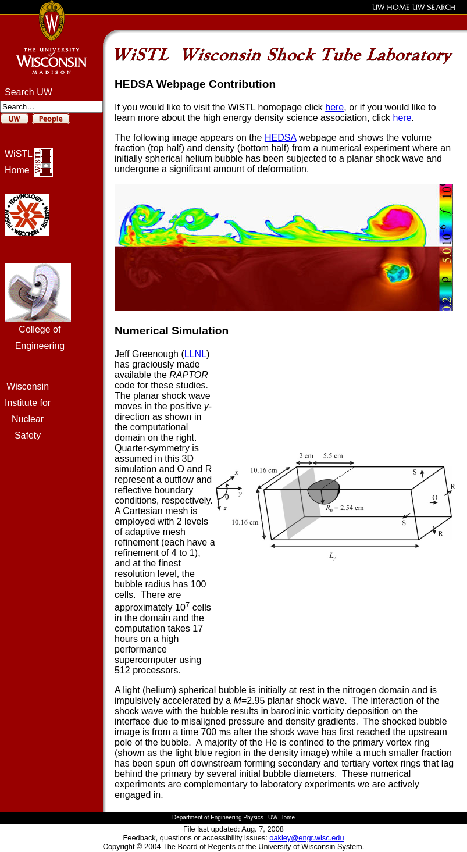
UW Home (281, 817)
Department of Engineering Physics (217, 817)
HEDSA (280, 137)
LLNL (195, 354)
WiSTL (19, 154)
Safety (28, 435)
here (334, 107)
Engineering (40, 346)
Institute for (28, 403)
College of (39, 329)
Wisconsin (27, 386)
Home (17, 170)
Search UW (28, 92)
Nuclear (28, 419)
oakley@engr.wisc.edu (306, 837)
